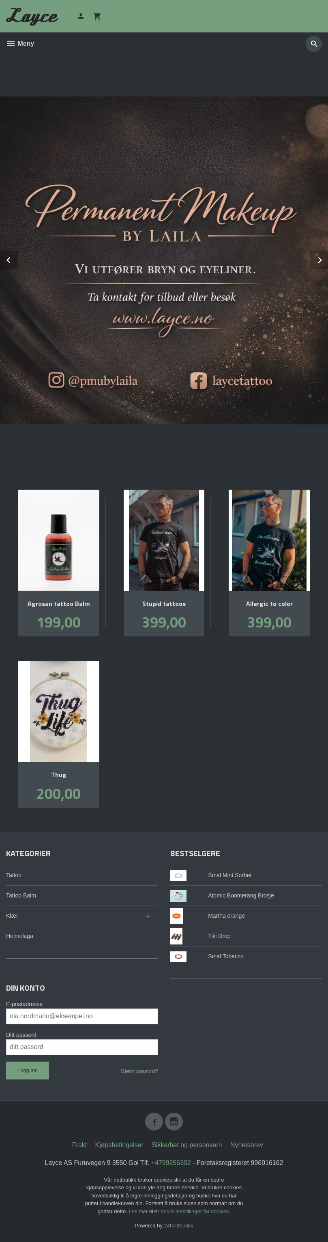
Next (327, 259)
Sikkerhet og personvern (187, 1144)
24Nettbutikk (178, 1226)
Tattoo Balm (21, 895)
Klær (12, 915)
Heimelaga (19, 936)
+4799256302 (171, 1162)
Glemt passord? (139, 1071)
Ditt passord (21, 1035)
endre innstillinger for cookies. (195, 1211)
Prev (17, 259)
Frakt (79, 1144)
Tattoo (13, 875)
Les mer (139, 1211)
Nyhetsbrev (246, 1144)
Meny (20, 43)
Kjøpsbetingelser (119, 1144)
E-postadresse (24, 1004)
